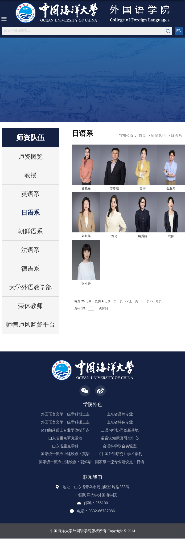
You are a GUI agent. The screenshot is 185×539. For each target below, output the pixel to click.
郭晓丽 (86, 188)
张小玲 (86, 284)
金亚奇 (171, 188)
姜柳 (143, 188)
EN (178, 31)
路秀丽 (142, 236)
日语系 (176, 135)
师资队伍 (158, 135)
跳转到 (104, 308)
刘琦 (114, 236)
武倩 (171, 236)
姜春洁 (114, 188)
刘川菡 (86, 236)
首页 (142, 135)
